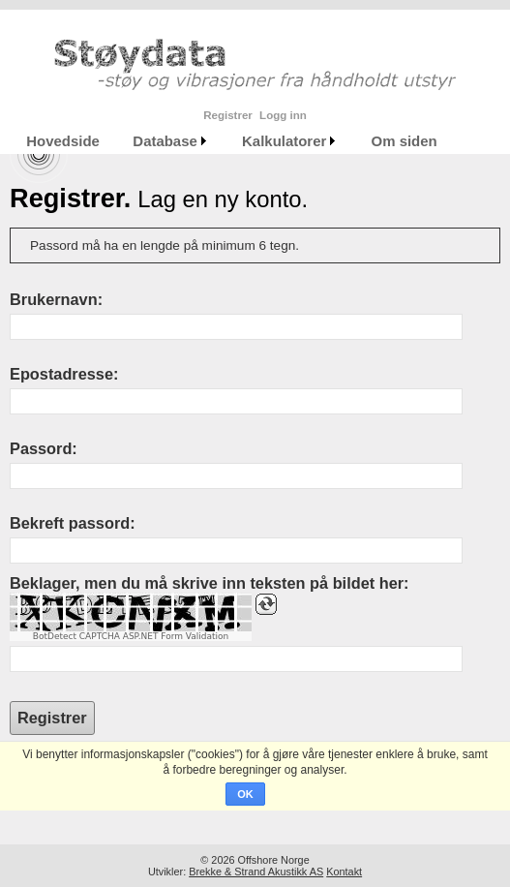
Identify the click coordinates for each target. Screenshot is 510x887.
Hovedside (63, 141)
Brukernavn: (56, 299)
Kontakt (344, 871)
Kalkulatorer (284, 141)
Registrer (228, 115)
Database (165, 141)
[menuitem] (63, 141)
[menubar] (232, 141)
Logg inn (283, 115)
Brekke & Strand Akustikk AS (256, 871)
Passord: (43, 448)
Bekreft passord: (72, 523)
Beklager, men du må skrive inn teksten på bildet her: (209, 583)
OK (245, 794)
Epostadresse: (64, 373)
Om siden (404, 141)
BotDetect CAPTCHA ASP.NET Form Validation (131, 636)
